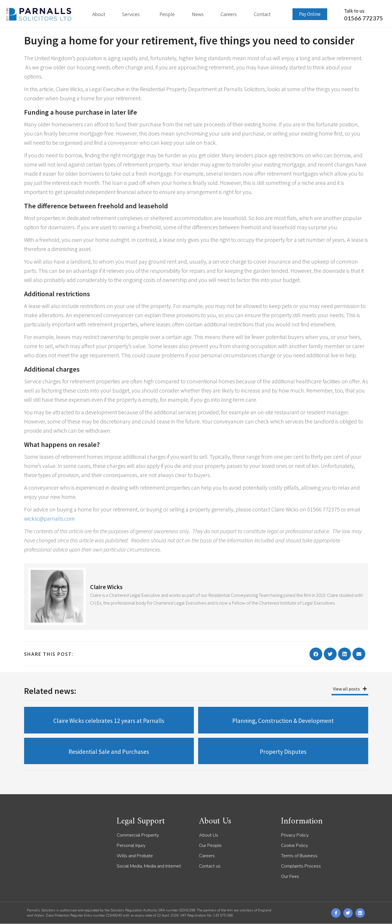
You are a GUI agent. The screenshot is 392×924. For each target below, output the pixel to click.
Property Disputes (283, 752)
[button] (315, 654)
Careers (229, 14)
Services (132, 14)
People (167, 14)
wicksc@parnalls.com (49, 518)
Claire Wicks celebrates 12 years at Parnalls (108, 721)
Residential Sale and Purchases (109, 752)
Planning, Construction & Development (283, 721)
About (98, 14)
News (198, 14)
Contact (262, 14)
